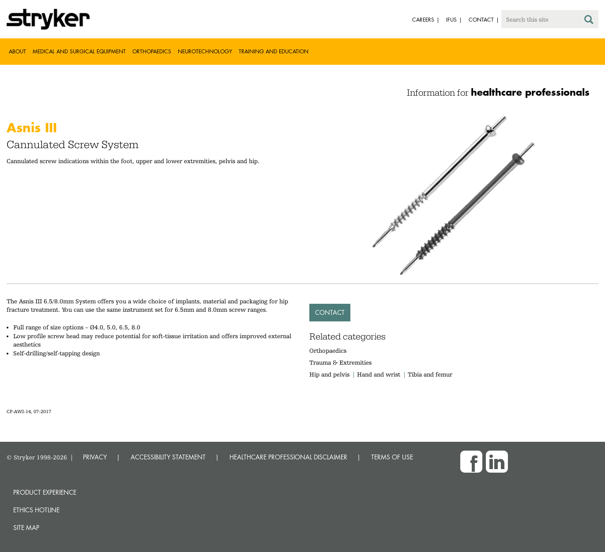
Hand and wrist (378, 374)
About (17, 51)
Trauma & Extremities (340, 362)
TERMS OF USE (392, 457)
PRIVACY (95, 457)
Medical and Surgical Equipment (79, 51)
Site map (26, 527)
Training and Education (273, 51)
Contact (330, 312)
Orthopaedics (151, 51)
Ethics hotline (36, 510)
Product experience (44, 492)
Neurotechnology (205, 51)
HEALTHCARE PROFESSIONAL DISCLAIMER (288, 457)
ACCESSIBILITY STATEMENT (168, 457)
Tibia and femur (430, 374)
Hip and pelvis (329, 374)
